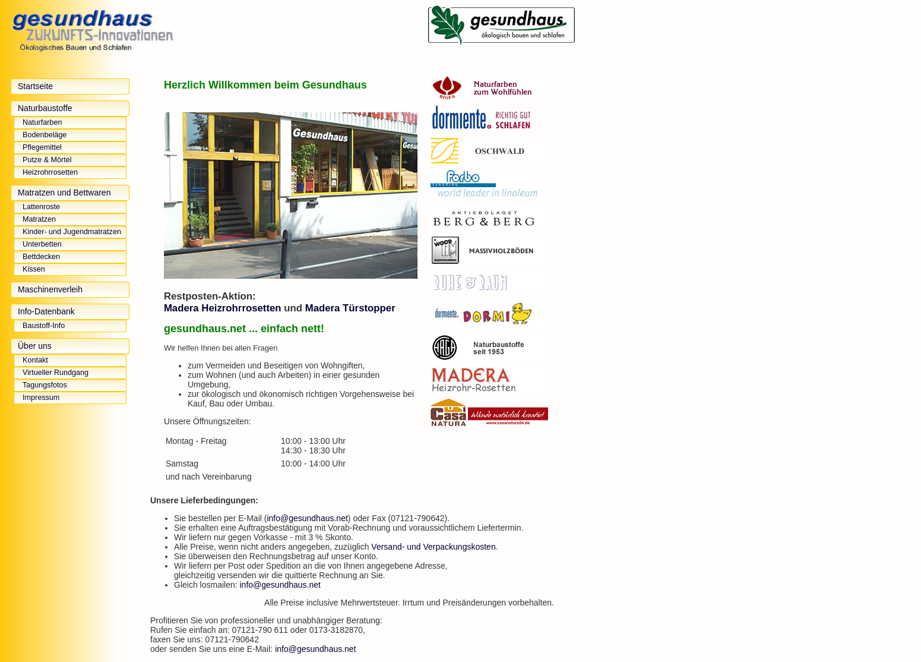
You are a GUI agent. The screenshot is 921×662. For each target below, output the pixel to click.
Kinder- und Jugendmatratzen (72, 232)
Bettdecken (41, 257)
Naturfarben (42, 122)
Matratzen (39, 219)
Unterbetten (42, 244)
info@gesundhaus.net (307, 518)
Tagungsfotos (45, 385)
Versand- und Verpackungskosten (433, 546)
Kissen (34, 269)
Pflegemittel (42, 147)
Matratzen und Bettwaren (64, 192)
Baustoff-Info (44, 325)
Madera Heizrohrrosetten (222, 308)
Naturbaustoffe (45, 108)
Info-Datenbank (46, 311)
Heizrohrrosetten (50, 172)
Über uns (35, 346)
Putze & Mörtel (47, 160)
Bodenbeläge (45, 135)
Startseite (35, 86)
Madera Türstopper (350, 308)
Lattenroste (41, 207)
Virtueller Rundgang (55, 372)
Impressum (41, 397)
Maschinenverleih (50, 289)
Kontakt (35, 360)
